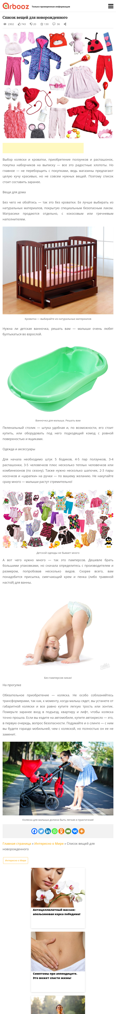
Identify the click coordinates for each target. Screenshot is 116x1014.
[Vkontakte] (75, 831)
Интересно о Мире (49, 843)
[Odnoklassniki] (61, 831)
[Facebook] (34, 831)
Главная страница (17, 843)
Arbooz (52, 1008)
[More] (82, 831)
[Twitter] (41, 831)
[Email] (68, 831)
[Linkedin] (48, 831)
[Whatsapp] (55, 831)
